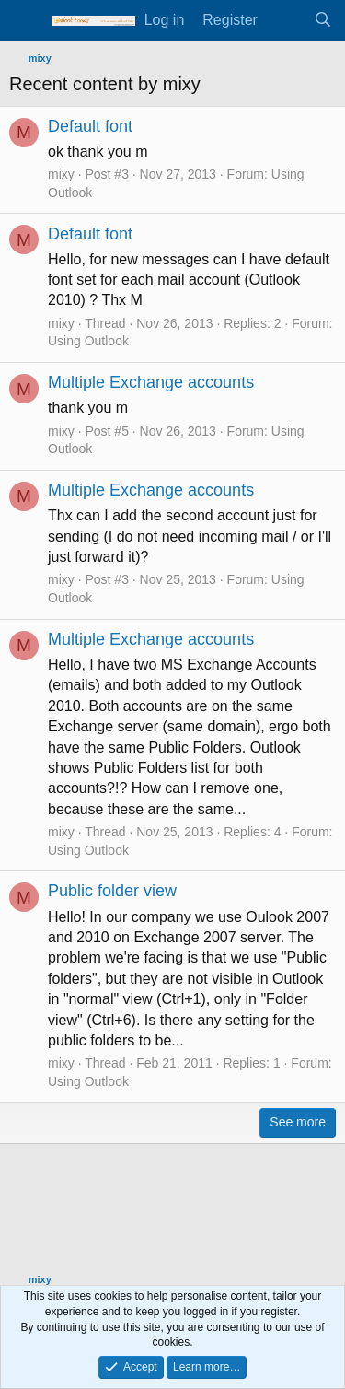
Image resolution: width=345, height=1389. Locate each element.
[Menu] (25, 21)
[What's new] (286, 20)
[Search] (322, 20)
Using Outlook (88, 340)
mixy (61, 174)
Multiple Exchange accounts (151, 382)
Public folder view (112, 890)
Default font (90, 126)
